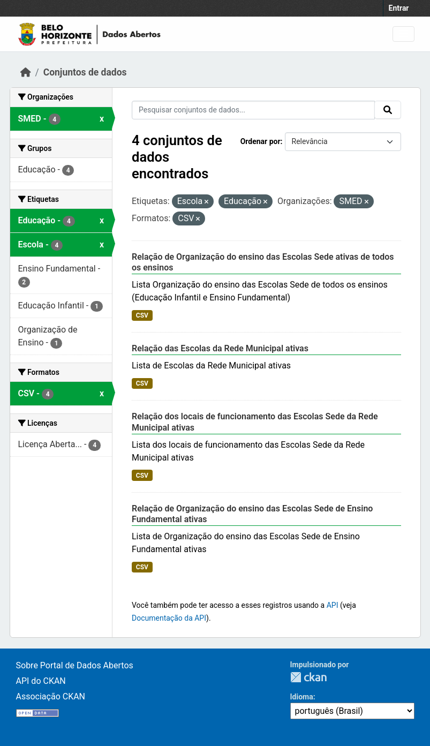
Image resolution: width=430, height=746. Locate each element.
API (332, 605)
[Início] (25, 72)
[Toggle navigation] (403, 34)
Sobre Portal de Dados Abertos (74, 665)
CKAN (308, 677)
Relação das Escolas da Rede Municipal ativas (220, 348)
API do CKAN (41, 681)
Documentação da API (169, 618)
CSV (142, 315)
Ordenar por (260, 141)
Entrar (399, 8)
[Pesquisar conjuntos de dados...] (253, 110)
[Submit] (387, 110)
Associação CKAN (51, 696)
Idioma (301, 696)
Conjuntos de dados (85, 72)
